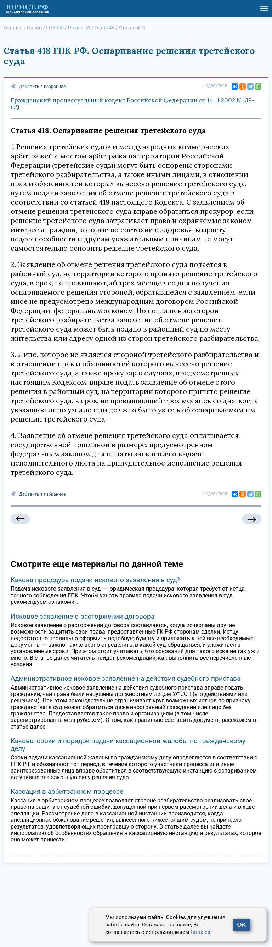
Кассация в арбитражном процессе (67, 791)
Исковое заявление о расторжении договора (82, 616)
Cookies (200, 932)
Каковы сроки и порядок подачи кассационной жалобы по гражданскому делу (128, 745)
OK (241, 924)
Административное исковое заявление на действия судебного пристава (125, 678)
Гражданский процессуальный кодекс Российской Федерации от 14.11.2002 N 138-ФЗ (133, 103)
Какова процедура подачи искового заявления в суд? (95, 580)
